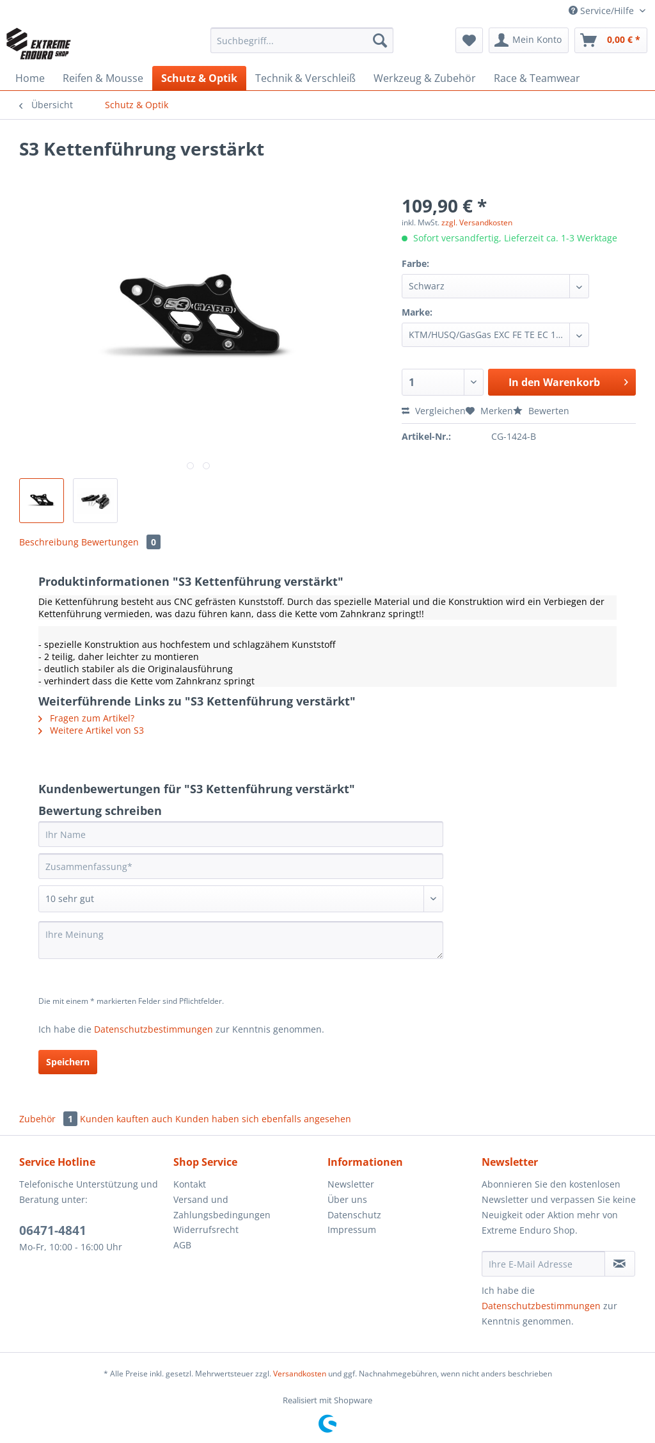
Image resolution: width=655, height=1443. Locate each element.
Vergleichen (434, 411)
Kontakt (189, 1184)
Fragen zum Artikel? (86, 718)
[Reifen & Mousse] (103, 78)
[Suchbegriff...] (302, 40)
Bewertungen (121, 542)
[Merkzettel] (469, 40)
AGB (182, 1245)
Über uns (347, 1199)
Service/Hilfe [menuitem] (602, 10)
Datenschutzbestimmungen (153, 1029)
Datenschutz (354, 1215)
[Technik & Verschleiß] (305, 78)
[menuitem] (302, 46)
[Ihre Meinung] (240, 940)
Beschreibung (49, 542)
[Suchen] (380, 40)
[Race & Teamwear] (537, 78)
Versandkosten (299, 1373)
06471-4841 (52, 1230)
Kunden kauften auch (126, 1119)
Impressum (352, 1229)
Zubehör (49, 1119)
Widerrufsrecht (206, 1229)
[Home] (30, 78)
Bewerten (541, 411)
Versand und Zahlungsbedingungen (222, 1207)
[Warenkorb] (610, 40)
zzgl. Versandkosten (476, 222)
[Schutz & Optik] (199, 78)
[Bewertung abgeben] (240, 898)
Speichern (68, 1062)
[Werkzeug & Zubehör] (425, 78)
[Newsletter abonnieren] (619, 1264)
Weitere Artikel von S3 (91, 730)
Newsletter (351, 1184)
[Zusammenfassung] (240, 866)
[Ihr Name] (240, 834)
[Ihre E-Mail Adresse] (543, 1264)
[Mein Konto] (529, 40)
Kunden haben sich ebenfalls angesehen (263, 1119)
